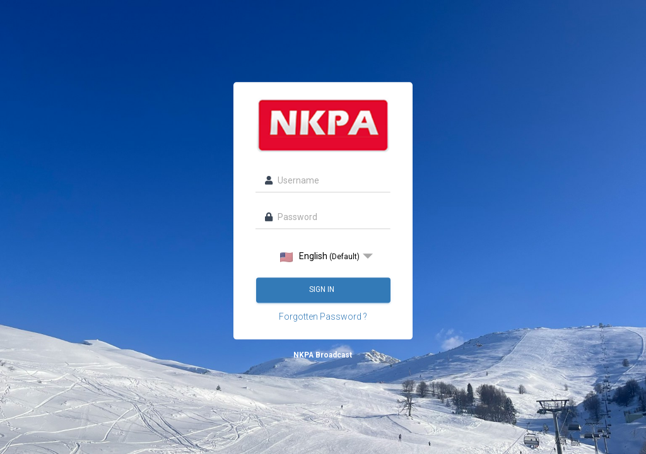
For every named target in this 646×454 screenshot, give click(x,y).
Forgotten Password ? (323, 317)
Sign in (322, 290)
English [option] (320, 257)
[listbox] (323, 257)
